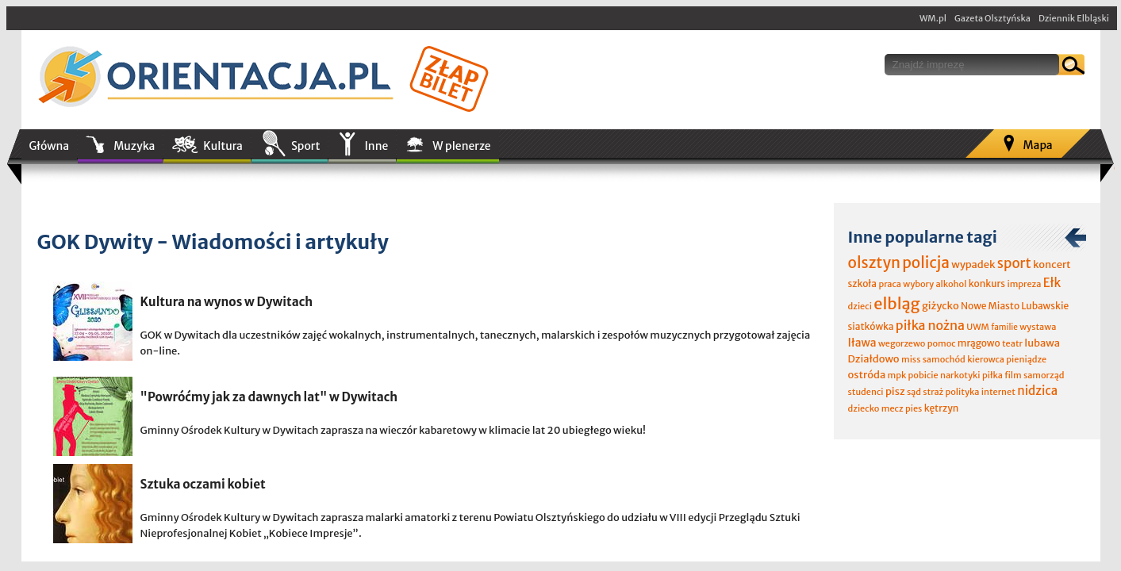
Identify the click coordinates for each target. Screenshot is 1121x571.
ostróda (867, 374)
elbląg (896, 303)
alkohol (950, 283)
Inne (376, 146)
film (1013, 375)
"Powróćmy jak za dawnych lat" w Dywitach (269, 396)
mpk (897, 375)
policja (926, 262)
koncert (1052, 264)
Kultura (223, 146)
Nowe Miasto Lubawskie (1015, 306)
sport (1014, 263)
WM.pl (932, 18)
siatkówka (871, 326)
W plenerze (461, 146)
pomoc (941, 343)
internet (998, 391)
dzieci (860, 306)
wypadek (973, 264)
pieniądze (1026, 359)
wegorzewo (901, 343)
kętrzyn (941, 408)
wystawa (1037, 326)
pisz (895, 391)
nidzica (1037, 390)
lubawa (1042, 343)
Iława (862, 342)
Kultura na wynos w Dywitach (226, 301)
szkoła (862, 283)
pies (913, 408)
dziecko (864, 408)
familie (1004, 327)
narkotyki (960, 375)
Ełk (1052, 282)
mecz (892, 408)
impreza (1024, 283)
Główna (49, 146)
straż (933, 391)
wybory (918, 283)
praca (889, 283)
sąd (914, 391)
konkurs (987, 283)
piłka (992, 375)
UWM (977, 326)
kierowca (985, 359)
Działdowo (874, 359)
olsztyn (874, 262)
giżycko (940, 305)
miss (910, 359)
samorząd (1043, 375)
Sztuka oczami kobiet (203, 484)
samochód (944, 359)
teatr (1012, 343)
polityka (963, 391)
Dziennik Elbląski (1073, 18)
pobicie (923, 375)
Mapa (1037, 145)
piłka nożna (930, 325)
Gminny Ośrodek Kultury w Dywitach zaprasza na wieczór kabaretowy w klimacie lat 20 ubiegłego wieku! (393, 430)
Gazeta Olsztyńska (992, 18)
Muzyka (134, 146)
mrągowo (979, 343)
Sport (305, 146)
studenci (866, 391)
